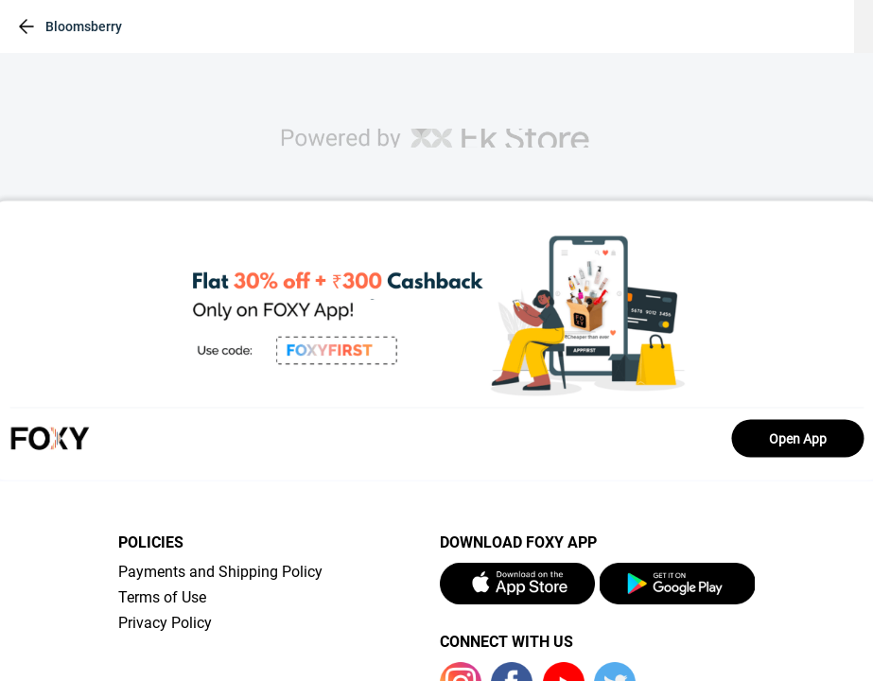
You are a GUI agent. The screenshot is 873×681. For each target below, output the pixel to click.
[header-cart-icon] (791, 26)
